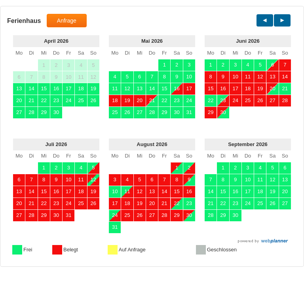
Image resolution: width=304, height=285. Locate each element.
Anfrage (66, 20)
